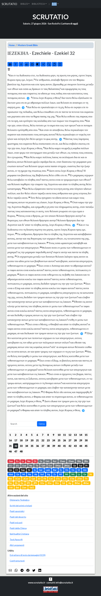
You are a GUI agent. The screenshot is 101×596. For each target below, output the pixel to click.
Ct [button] (16, 470)
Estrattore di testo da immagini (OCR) (28, 555)
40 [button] (59, 445)
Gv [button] (84, 474)
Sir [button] (29, 470)
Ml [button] (60, 474)
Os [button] (72, 470)
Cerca (42, 423)
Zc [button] (54, 474)
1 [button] (10, 434)
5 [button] (31, 434)
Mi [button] (23, 474)
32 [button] (15, 445)
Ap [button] (69, 483)
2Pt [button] (35, 483)
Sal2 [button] (32, 487)
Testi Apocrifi (16, 539)
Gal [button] (33, 478)
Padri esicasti (16, 522)
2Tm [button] (79, 478)
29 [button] (80, 440)
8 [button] (48, 434)
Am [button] (84, 470)
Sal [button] (80, 465)
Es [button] (17, 461)
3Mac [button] (77, 483)
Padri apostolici (17, 511)
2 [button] (15, 434)
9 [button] (53, 434)
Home (12, 45)
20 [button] (32, 440)
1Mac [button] (58, 465)
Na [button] (29, 474)
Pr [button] (86, 465)
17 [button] (15, 440)
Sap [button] (23, 470)
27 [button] (70, 440)
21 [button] (37, 440)
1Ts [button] (58, 478)
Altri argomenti (17, 545)
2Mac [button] (67, 465)
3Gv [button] (57, 483)
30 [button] (86, 440)
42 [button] (70, 445)
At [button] (90, 474)
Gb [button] (74, 465)
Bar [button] (55, 470)
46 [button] (10, 451)
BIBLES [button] (24, 3)
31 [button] (10, 445)
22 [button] (42, 440)
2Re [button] (86, 461)
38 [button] (48, 445)
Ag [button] (48, 474)
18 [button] (21, 440)
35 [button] (32, 445)
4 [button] (26, 434)
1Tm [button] (72, 478)
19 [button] (26, 440)
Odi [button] (11, 487)
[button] (55, 4)
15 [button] (86, 434)
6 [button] (37, 434)
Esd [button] (24, 465)
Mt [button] (66, 474)
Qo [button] (10, 470)
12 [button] (70, 434)
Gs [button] (41, 461)
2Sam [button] (71, 461)
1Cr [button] (10, 465)
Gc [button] (22, 483)
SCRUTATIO (9, 4)
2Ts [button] (65, 478)
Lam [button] (48, 470)
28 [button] (75, 440)
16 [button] (10, 440)
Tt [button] (86, 478)
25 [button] (59, 440)
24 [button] (53, 440)
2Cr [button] (17, 465)
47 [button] (15, 451)
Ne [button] (30, 465)
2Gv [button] (49, 483)
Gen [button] (11, 461)
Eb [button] (16, 483)
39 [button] (53, 445)
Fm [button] (10, 483)
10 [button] (59, 434)
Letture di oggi (69, 23)
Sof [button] (42, 474)
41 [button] (64, 445)
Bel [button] (17, 487)
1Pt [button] (28, 483)
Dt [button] (35, 461)
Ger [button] (41, 470)
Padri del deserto (18, 517)
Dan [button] (24, 487)
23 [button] (48, 440)
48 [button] (21, 451)
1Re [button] (79, 461)
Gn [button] (17, 474)
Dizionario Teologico (19, 500)
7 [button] (42, 434)
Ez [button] (61, 470)
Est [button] (50, 465)
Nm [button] (29, 461)
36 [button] (37, 445)
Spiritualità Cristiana (19, 533)
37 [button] (42, 445)
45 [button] (86, 445)
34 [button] (26, 445)
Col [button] (51, 478)
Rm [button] (10, 478)
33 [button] (21, 445)
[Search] (23, 423)
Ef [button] (39, 478)
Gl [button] (79, 470)
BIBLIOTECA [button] (38, 3)
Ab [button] (35, 474)
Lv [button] (23, 461)
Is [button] (35, 470)
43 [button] (75, 445)
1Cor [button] (17, 478)
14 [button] (80, 434)
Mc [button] (73, 474)
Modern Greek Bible (28, 45)
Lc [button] (79, 474)
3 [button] (21, 434)
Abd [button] (11, 474)
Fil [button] (45, 478)
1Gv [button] (42, 483)
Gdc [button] (48, 461)
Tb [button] (37, 465)
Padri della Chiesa (18, 528)
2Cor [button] (25, 478)
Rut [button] (54, 461)
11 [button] (64, 434)
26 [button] (64, 440)
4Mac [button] (86, 483)
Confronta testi (17, 560)
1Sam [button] (62, 461)
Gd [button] (63, 483)
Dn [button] (66, 470)
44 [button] (80, 445)
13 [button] (75, 434)
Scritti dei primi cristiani (21, 505)
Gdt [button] (43, 465)
